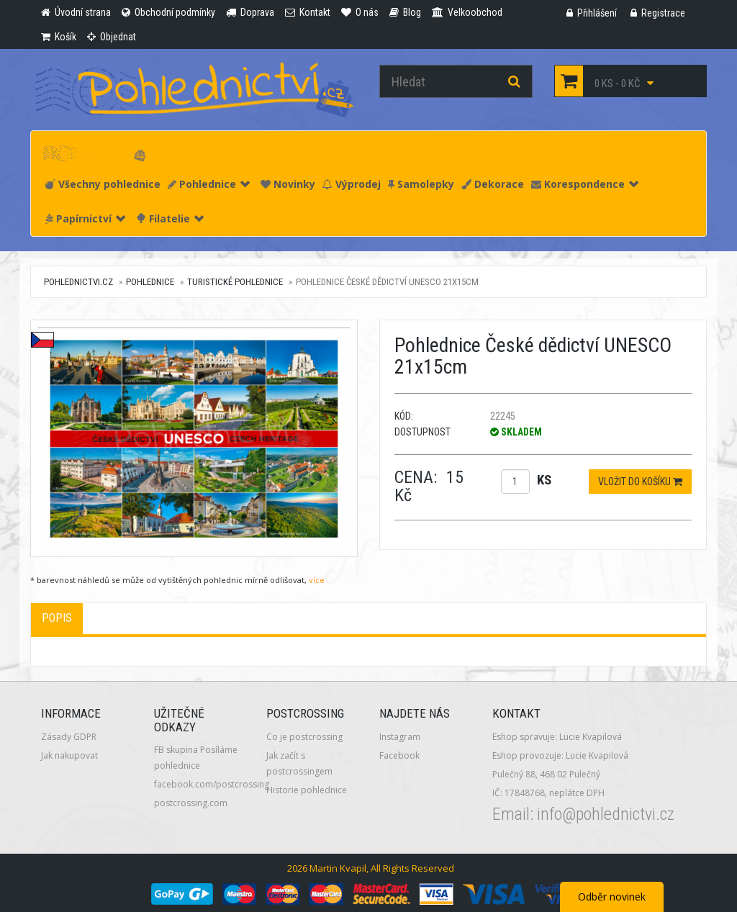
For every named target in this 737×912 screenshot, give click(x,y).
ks (544, 479)
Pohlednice (209, 184)
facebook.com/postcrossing (211, 784)
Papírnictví (85, 218)
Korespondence (584, 184)
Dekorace (492, 184)
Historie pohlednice (306, 790)
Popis (57, 618)
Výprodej (351, 184)
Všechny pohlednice (102, 184)
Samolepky (421, 184)
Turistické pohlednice (235, 281)
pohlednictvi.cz (78, 281)
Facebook (399, 755)
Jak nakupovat (69, 755)
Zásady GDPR (68, 737)
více (317, 579)
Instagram (399, 737)
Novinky (288, 184)
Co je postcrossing (304, 737)
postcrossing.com (190, 803)
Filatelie (170, 218)
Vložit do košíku (640, 481)
